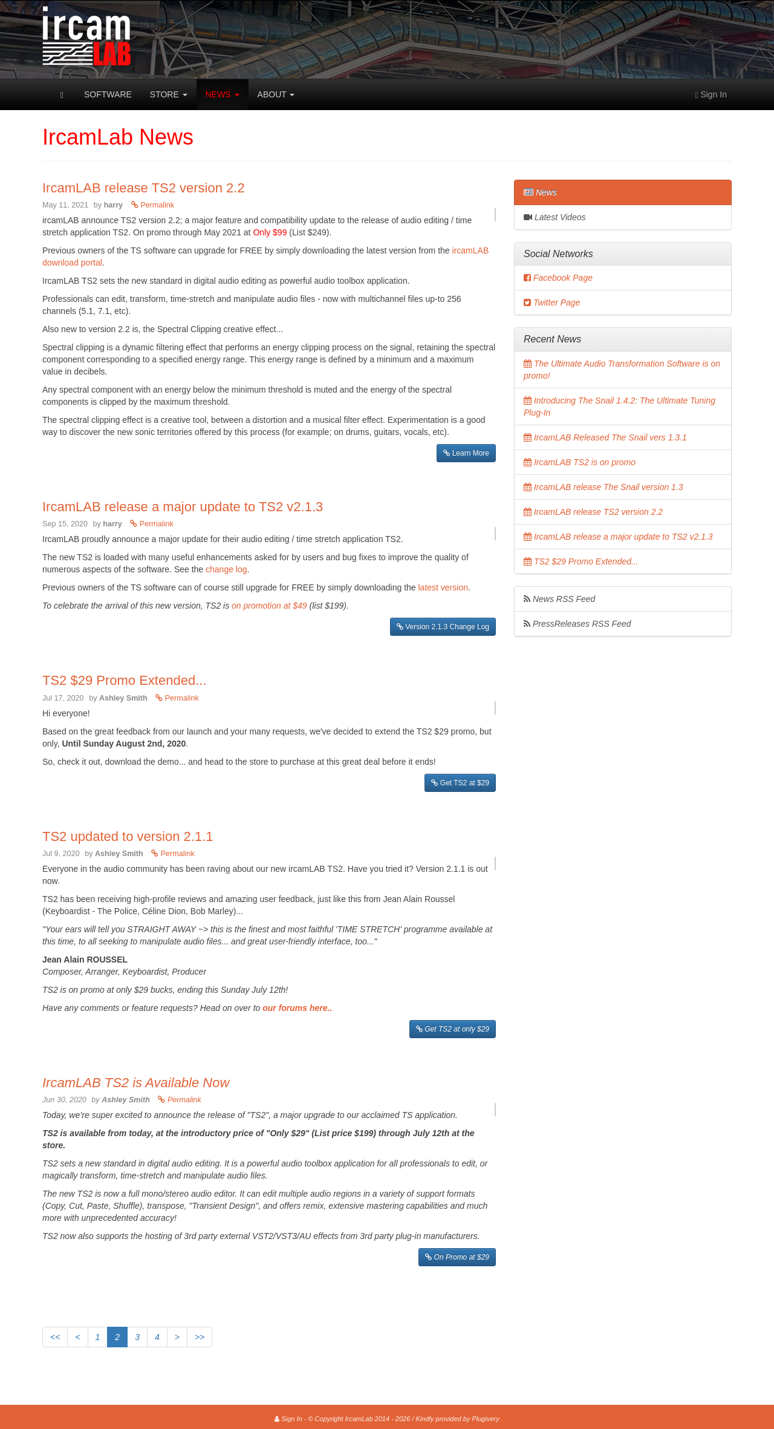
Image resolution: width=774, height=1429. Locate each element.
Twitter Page (552, 302)
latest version (443, 587)
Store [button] (168, 94)
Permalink (153, 205)
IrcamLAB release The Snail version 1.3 (603, 487)
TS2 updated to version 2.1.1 (127, 836)
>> (199, 1337)
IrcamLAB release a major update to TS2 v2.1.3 (182, 506)
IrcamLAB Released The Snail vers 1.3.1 (605, 437)
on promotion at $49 (270, 605)
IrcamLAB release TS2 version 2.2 (143, 187)
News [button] (222, 94)
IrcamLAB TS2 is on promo (580, 462)
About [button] (276, 94)
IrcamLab (42, 94)
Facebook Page (558, 278)
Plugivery (485, 1418)
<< (55, 1337)
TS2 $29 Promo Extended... (124, 680)
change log (226, 569)
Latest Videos (554, 217)
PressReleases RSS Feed (577, 624)
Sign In (288, 1418)
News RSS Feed (559, 599)
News (540, 192)
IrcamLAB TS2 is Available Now (135, 1082)
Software (108, 94)
